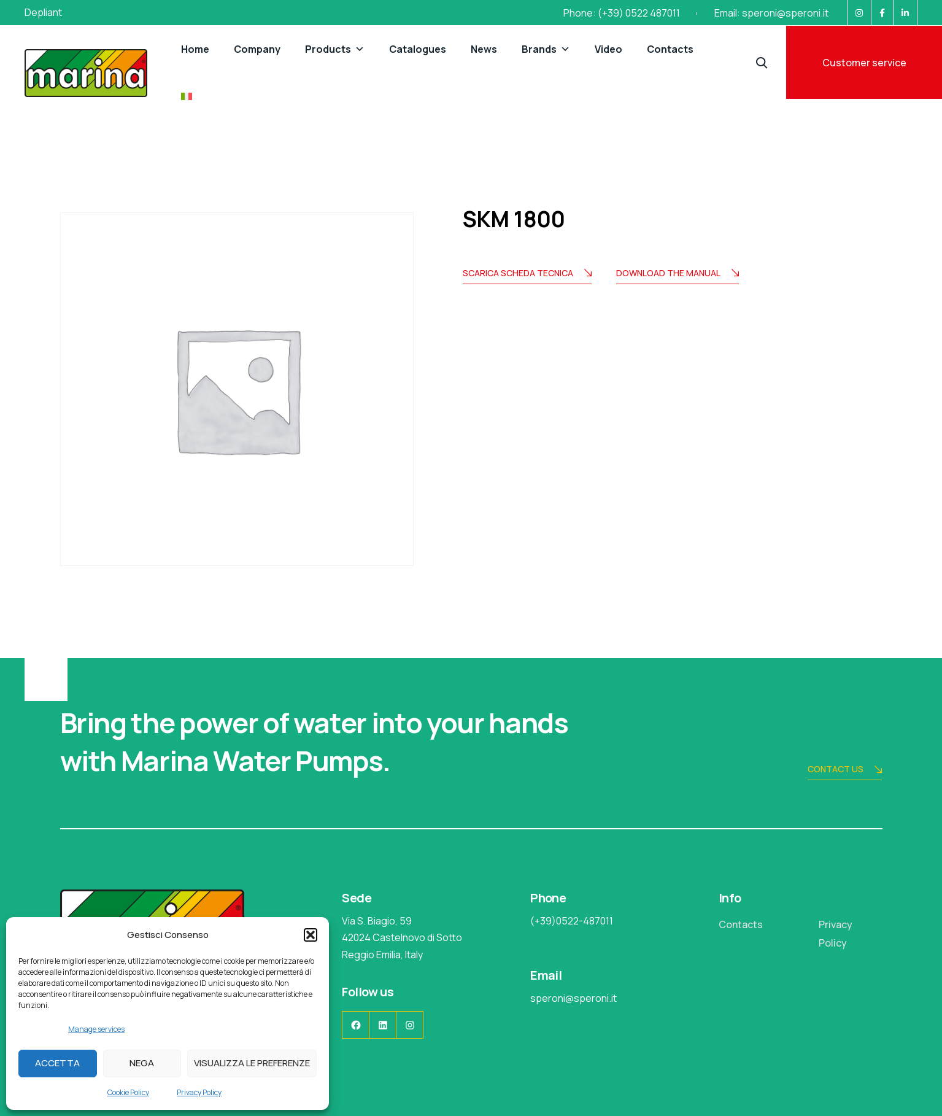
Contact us (845, 770)
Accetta (57, 1062)
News (484, 49)
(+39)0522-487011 (571, 921)
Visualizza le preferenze (252, 1062)
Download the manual (677, 274)
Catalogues (417, 49)
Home (195, 49)
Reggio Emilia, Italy (382, 954)
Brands (546, 49)
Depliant (43, 12)
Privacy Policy (199, 1092)
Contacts (670, 49)
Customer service (864, 62)
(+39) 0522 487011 (639, 13)
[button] (310, 935)
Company (257, 49)
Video (608, 49)
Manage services (96, 1029)
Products (335, 49)
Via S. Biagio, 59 (377, 921)
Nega (141, 1062)
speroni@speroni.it (785, 13)
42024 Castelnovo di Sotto (402, 937)
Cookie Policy (128, 1092)
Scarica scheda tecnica (527, 274)
